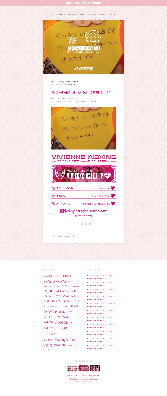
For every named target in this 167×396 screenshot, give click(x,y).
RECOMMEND (91, 14)
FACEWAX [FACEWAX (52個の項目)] (61, 291)
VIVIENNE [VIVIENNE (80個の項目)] (50, 334)
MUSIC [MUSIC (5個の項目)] (58, 306)
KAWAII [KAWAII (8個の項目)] (74, 295)
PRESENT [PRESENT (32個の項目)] (61, 311)
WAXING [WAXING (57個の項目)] (60, 345)
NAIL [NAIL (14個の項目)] (65, 306)
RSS (91, 361)
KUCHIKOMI (72, 14)
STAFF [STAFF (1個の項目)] (71, 322)
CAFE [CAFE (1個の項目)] (69, 281)
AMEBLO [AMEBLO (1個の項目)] (56, 276)
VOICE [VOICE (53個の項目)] (47, 345)
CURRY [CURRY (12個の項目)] (65, 286)
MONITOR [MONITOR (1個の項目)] (51, 306)
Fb (79, 361)
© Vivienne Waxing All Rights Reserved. (83, 379)
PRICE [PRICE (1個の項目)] (70, 311)
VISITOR (67, 236)
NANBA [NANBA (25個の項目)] (74, 306)
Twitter (76, 361)
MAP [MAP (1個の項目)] (44, 306)
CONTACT (113, 14)
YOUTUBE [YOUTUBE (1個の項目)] (46, 350)
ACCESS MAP (103, 14)
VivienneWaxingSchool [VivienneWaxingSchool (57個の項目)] (59, 340)
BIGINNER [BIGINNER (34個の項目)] (67, 276)
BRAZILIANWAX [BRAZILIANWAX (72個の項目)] (55, 281)
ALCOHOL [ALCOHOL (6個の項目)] (47, 276)
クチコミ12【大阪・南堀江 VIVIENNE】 (65, 82)
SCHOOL (77, 376)
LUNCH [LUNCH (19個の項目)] (74, 300)
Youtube (87, 361)
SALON (70, 376)
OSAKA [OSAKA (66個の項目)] (48, 311)
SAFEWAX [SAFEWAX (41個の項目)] (62, 317)
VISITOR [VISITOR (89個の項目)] (61, 328)
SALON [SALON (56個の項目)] (48, 322)
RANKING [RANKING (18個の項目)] (48, 317)
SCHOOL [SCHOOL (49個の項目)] (61, 322)
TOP (52, 14)
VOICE (72, 236)
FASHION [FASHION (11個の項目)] (48, 295)
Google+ (83, 361)
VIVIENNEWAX (61, 14)
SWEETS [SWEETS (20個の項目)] (48, 328)
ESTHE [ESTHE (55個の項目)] (48, 291)
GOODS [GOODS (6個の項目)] (66, 295)
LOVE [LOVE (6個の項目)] (66, 300)
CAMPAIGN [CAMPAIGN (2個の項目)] (47, 286)
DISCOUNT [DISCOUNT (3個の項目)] (75, 286)
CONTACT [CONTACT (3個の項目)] (56, 286)
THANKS (81, 14)
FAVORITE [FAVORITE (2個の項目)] (58, 296)
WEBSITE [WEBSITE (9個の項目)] (72, 345)
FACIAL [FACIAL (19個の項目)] (74, 291)
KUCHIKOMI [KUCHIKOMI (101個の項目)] (53, 301)
